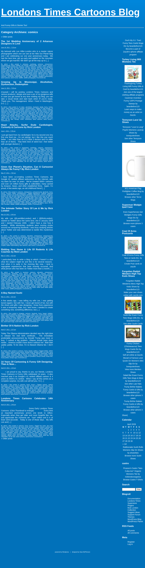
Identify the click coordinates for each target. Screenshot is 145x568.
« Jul (125, 444)
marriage (7, 73)
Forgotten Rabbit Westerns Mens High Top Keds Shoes (133, 284)
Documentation (134, 498)
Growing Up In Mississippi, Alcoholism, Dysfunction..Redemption (27, 83)
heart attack (36, 154)
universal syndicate (46, 393)
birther (46, 351)
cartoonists (36, 195)
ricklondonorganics (133, 477)
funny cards (9, 197)
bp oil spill (16, 195)
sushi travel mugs (9, 321)
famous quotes (13, 278)
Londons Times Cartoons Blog (70, 12)
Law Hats (137, 384)
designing (4, 68)
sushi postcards (27, 320)
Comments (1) (5, 120)
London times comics (30, 72)
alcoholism (29, 107)
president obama (16, 355)
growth (18, 114)
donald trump (43, 276)
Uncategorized (29, 108)
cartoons (40, 64)
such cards (25, 317)
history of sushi (11, 317)
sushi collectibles (18, 161)
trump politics (5, 357)
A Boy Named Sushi (11, 293)
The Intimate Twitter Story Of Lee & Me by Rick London (27, 209)
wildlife (21, 78)
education (30, 236)
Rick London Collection (133, 509)
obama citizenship (41, 353)
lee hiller (19, 241)
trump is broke (41, 356)
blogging (21, 313)
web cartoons (23, 245)
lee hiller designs (33, 71)
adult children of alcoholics (16, 110)
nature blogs (20, 242)
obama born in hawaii (28, 353)
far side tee (49, 196)
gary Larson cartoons (20, 69)
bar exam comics (10, 152)
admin (6, 64)
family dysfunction (26, 111)
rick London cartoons (24, 118)
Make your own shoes (133, 292)
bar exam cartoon (28, 150)
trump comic (11, 356)
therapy (22, 108)
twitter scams (5, 288)
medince (23, 149)
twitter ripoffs (48, 287)
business (25, 272)
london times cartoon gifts (24, 280)
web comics (31, 245)
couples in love (41, 67)
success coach (48, 286)
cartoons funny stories (17, 352)
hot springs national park (29, 65)
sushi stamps (45, 320)
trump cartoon (43, 355)
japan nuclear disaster (27, 199)
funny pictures (23, 112)
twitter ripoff (40, 287)
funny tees (46, 197)
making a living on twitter (43, 241)
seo (29, 237)
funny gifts (16, 197)
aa (6, 110)
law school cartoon (39, 430)
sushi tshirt (25, 321)
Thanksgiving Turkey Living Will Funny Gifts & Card (133, 86)
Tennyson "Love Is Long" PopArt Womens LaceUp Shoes (133, 130)
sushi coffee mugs (18, 319)
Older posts (6, 37)
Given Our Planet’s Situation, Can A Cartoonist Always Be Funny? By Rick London (27, 168)
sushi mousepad (10, 320)
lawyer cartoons (11, 157)
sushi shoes (20, 287)
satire (22, 203)
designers (49, 67)
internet (13, 241)
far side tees (9, 279)
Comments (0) (41, 78)
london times (5, 72)
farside (42, 240)
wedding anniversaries (46, 76)
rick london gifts (27, 283)
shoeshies (134, 453)
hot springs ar (40, 114)
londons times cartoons (45, 72)
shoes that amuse (17, 284)
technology (39, 237)
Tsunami (8, 193)
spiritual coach (25, 286)
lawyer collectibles (23, 157)
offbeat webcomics (15, 244)
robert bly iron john (43, 118)
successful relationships (14, 76)
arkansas (25, 64)
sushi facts (28, 319)
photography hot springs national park (17, 75)
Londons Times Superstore (134, 502)
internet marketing (21, 237)
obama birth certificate (13, 353)
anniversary (14, 67)
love (2, 73)
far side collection (43, 68)
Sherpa (50, 391)
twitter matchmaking (13, 245)
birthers (7, 352)
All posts (131, 530)
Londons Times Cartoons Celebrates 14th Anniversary (27, 399)
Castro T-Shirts (136, 480)
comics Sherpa (19, 386)
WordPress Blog (134, 519)
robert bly (34, 118)
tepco (46, 203)
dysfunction (12, 111)
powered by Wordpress (62, 552)
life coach (32, 273)
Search (126, 484)
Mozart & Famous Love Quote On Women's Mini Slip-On (133, 361)
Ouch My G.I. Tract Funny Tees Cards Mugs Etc (133, 43)
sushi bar (8, 161)
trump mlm (49, 356)
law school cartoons (17, 156)
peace (28, 315)
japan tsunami (48, 199)
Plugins (131, 505)
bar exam (19, 150)
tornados (7, 204)
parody (3, 203)
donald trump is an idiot (41, 352)
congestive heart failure (37, 152)
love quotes (25, 282)
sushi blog (37, 317)
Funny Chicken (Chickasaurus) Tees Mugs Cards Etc (133, 346)
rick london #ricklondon (13, 203)
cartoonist (29, 195)
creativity (49, 110)
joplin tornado (5, 200)
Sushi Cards (137, 324)
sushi (2, 161)
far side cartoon (19, 68)
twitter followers (10, 316)
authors (9, 195)
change (39, 110)
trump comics (19, 356)
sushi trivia (18, 321)
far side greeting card (29, 196)
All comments (133, 533)
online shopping (47, 201)
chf (29, 152)
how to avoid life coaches (35, 279)
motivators (44, 282)
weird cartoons (5, 78)
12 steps (21, 107)
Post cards (135, 264)
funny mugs (38, 197)
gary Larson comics (34, 69)
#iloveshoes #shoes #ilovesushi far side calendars (17, 238)
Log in (130, 544)
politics (33, 315)
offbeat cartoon (32, 73)
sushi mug (19, 320)
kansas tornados (16, 200)
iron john (26, 115)
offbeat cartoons (43, 73)
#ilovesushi (4, 150)
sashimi (19, 317)
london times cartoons (16, 72)
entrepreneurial (5, 65)
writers (30, 204)
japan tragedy (38, 199)
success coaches (6, 287)
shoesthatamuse (29, 284)
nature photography (21, 73)
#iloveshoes (48, 149)
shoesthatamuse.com (41, 284)
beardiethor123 (135, 46)
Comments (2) (22, 357)
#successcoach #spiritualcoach (41, 275)
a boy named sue (36, 316)
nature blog (12, 242)
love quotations (16, 282)
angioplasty (25, 148)
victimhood (28, 119)
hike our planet (45, 69)
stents (51, 160)
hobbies (18, 65)
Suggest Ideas (134, 512)
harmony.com (5, 241)
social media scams (12, 286)
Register (131, 542)
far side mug (41, 196)
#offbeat (43, 193)
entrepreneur (49, 64)
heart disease (45, 154)
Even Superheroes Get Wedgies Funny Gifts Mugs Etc (133, 215)
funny (46, 107)
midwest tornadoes (7, 201)
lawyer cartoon (37, 431)
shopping (28, 203)
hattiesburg (31, 114)
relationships (33, 75)
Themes (131, 517)
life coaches (42, 273)
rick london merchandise (42, 283)
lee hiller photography (45, 71)
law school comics (42, 156)
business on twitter (40, 238)
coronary (48, 152)
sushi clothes (8, 319)
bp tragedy (22, 195)
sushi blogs (45, 317)
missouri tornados (18, 201)
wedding (34, 76)
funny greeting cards (27, 197)
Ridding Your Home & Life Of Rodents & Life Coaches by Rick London (27, 250)
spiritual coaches (36, 286)
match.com (4, 242)
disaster (3, 196)
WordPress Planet (135, 521)
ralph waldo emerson (12, 108)
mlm (31, 282)
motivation (37, 282)
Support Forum (134, 515)
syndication (17, 393)
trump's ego (13, 357)
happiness (24, 114)
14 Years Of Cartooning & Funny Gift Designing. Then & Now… (27, 363)
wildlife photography (30, 78)
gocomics (9, 389)
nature (45, 65)
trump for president (30, 356)
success (50, 65)
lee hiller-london (29, 241)
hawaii (44, 313)
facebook (36, 107)
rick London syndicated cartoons (37, 391)
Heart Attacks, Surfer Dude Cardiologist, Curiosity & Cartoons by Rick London (27, 126)
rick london (41, 75)
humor (40, 65)
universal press (35, 393)
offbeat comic (5, 118)
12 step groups (45, 108)
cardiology (33, 64)
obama (24, 315)
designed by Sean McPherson (81, 552)
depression (4, 111)
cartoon (27, 67)
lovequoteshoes (133, 136)
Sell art (126, 355)
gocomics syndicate (19, 389)
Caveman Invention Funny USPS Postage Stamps (133, 101)
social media (33, 244)
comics (44, 110)
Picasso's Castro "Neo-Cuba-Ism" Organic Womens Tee (133, 471)
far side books (23, 240)
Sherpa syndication (7, 393)
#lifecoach (19, 275)
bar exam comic (23, 427)
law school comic (30, 156)
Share (124, 415)
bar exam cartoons (40, 150)
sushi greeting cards (38, 319)
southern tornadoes (38, 203)
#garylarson (36, 193)
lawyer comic (34, 157)
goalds (13, 114)
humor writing (14, 199)
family (13, 65)
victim (22, 119)
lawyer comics (43, 157)
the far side (27, 76)
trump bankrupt (33, 355)
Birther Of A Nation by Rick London (19, 325)
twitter (3, 67)
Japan (19, 315)
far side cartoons (30, 68)
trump (25, 355)
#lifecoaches (27, 275)
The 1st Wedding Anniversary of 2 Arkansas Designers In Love (27, 42)
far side (10, 68)
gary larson (10, 69)
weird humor (14, 78)
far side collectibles (41, 278)
